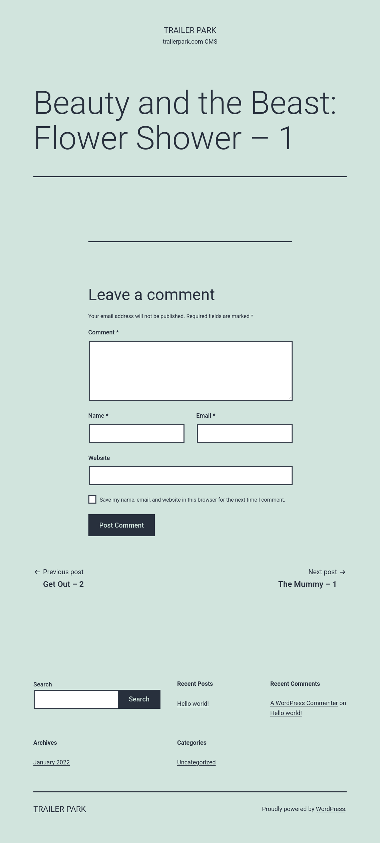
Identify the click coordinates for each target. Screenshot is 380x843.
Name (98, 415)
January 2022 (51, 762)
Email (205, 415)
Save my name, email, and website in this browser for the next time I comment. (193, 500)
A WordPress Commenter (304, 702)
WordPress (330, 808)
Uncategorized (196, 762)
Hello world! (193, 703)
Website (99, 457)
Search (42, 684)
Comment (103, 332)
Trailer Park (190, 30)
